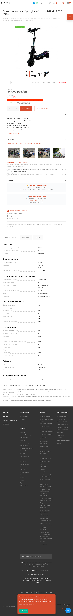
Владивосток (24, 464)
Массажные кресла (46, 482)
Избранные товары (63, 440)
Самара (22, 453)
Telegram (37, 593)
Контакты (60, 437)
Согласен (24, 610)
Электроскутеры (45, 426)
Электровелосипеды (46, 419)
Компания (24, 412)
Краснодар (24, 437)
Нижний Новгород (26, 448)
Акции (5, 416)
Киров (22, 475)
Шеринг (42, 541)
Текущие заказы (62, 416)
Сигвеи (42, 469)
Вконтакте (22, 593)
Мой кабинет (62, 412)
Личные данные (62, 421)
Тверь (22, 480)
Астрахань (23, 459)
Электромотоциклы (46, 434)
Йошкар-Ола (24, 472)
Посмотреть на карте (36, 200)
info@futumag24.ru (38, 575)
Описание (25, 237)
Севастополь (24, 456)
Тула (21, 483)
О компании (24, 416)
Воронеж (23, 467)
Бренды (6, 424)
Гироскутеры (44, 446)
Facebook (27, 593)
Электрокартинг (45, 458)
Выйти (59, 443)
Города (23, 428)
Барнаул (23, 461)
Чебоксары (24, 485)
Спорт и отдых (44, 503)
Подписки (60, 435)
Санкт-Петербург (26, 435)
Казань (22, 440)
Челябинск (24, 445)
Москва (22, 432)
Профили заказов (63, 429)
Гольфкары (43, 466)
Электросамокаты (45, 416)
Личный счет (61, 419)
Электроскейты (45, 479)
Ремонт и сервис (10, 420)
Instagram (32, 593)
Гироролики (44, 464)
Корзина (60, 432)
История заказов (62, 427)
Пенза (22, 477)
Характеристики (11, 237)
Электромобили (45, 461)
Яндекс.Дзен (51, 593)
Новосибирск (24, 451)
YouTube (41, 593)
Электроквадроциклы (47, 431)
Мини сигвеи (44, 449)
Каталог (6, 412)
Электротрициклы (46, 429)
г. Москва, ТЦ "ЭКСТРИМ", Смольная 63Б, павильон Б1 (24, 143)
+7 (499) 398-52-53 (31, 571)
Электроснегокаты (46, 476)
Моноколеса (44, 456)
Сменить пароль (62, 424)
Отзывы (37, 237)
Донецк (22, 469)
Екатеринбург (25, 443)
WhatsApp (46, 593)
